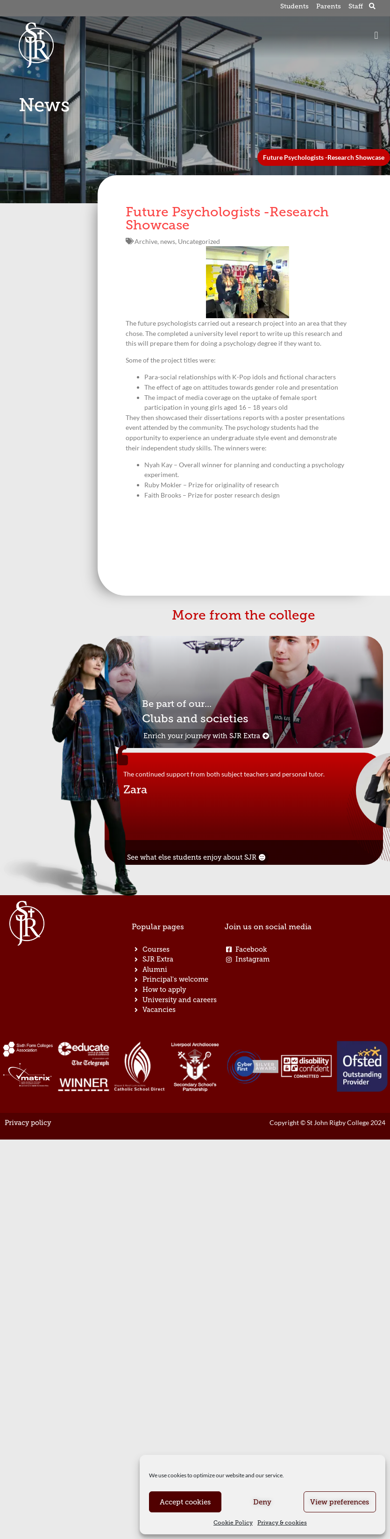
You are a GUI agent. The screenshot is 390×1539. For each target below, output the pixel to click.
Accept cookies (185, 1502)
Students (295, 6)
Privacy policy (28, 1123)
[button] (372, 7)
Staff (355, 6)
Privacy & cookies (282, 1522)
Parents (328, 6)
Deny (262, 1502)
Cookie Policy (233, 1522)
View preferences (339, 1502)
